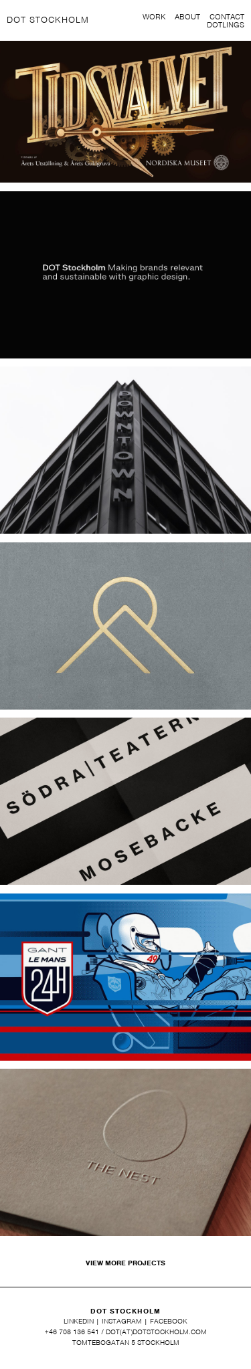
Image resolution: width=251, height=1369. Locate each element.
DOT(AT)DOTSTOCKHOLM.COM (156, 1331)
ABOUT (187, 17)
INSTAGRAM (122, 1321)
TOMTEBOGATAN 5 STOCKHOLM (125, 1342)
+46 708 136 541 (72, 1331)
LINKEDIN (79, 1321)
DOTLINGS (225, 25)
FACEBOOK (168, 1321)
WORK (154, 17)
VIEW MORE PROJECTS (125, 1262)
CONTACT (227, 17)
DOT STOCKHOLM (48, 19)
